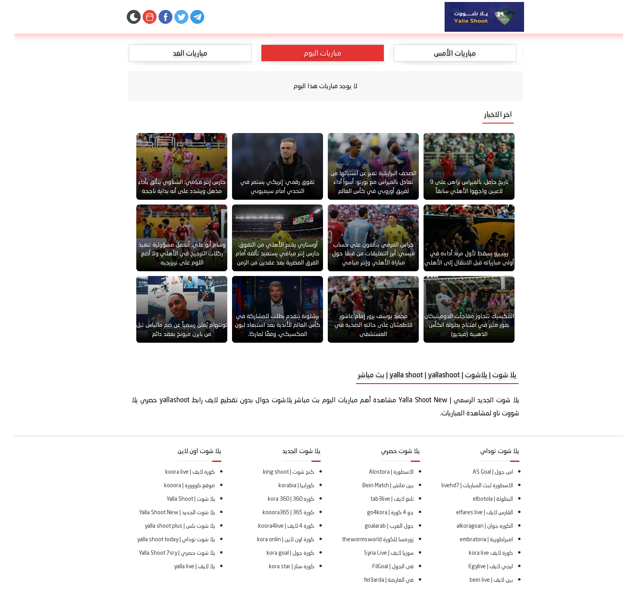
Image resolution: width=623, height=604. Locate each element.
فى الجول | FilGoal (379, 566)
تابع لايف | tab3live (378, 498)
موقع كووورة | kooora (175, 485)
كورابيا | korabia (282, 485)
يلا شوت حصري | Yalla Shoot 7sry (163, 552)
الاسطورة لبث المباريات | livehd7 (463, 485)
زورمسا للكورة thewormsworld (364, 539)
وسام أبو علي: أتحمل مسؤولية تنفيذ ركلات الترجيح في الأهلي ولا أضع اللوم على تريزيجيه (168, 253)
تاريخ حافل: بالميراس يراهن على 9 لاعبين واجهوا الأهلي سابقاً (455, 186)
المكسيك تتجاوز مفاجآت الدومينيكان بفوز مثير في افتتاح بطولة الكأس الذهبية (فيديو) (455, 324)
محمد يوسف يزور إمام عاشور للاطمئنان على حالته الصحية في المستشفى (360, 324)
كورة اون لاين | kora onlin (271, 539)
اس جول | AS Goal (479, 471)
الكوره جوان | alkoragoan (471, 525)
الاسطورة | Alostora (377, 471)
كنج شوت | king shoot (274, 471)
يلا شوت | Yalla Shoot (177, 498)
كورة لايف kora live (477, 552)
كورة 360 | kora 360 (277, 498)
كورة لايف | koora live (176, 471)
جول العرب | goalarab (375, 525)
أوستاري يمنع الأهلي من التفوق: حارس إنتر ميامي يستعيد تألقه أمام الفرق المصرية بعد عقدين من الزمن (264, 253)
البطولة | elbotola (479, 498)
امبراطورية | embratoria (472, 539)
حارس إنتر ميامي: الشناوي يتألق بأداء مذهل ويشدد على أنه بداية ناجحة (168, 186)
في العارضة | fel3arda (375, 579)
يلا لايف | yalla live (180, 566)
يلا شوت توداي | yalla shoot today (162, 539)
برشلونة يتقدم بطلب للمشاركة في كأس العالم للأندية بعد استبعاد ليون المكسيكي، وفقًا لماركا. (263, 324)
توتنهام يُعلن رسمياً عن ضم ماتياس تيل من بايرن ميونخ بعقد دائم (167, 329)
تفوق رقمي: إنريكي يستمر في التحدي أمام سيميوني (263, 186)
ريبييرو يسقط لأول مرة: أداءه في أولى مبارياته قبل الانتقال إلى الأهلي (455, 258)
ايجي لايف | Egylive (477, 566)
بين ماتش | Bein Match (374, 485)
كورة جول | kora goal (276, 552)
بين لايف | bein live (477, 579)
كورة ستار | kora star (277, 566)
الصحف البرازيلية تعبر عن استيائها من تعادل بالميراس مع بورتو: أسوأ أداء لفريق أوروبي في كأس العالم (359, 181)
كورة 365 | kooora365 (274, 512)
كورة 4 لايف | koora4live (272, 525)
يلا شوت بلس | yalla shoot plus (166, 525)
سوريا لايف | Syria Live (375, 552)
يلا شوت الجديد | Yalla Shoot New (163, 512)
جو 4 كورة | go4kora (376, 512)
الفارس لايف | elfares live (470, 512)
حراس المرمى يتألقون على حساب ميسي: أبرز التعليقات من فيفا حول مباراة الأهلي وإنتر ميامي (359, 253)
